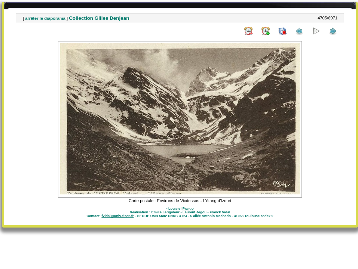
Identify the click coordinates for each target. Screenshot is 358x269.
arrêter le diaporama (45, 18)
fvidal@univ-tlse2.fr (117, 216)
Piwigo (188, 208)
